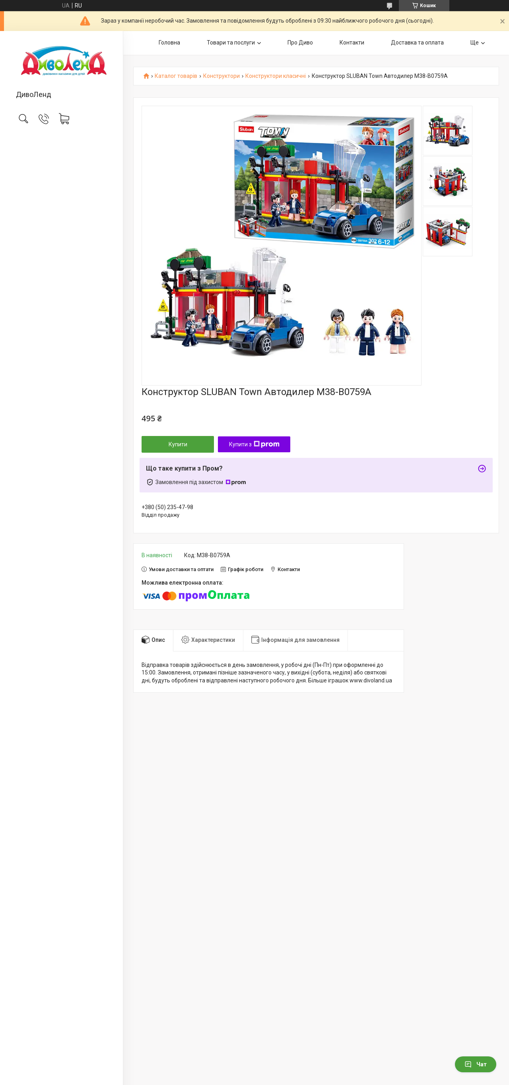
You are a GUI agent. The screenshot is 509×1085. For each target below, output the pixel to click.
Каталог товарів (176, 76)
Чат (475, 1064)
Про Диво (300, 42)
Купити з (254, 444)
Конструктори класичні (275, 76)
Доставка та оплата (417, 42)
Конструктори (221, 76)
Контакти (352, 42)
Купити (178, 444)
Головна (169, 42)
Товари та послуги (231, 42)
